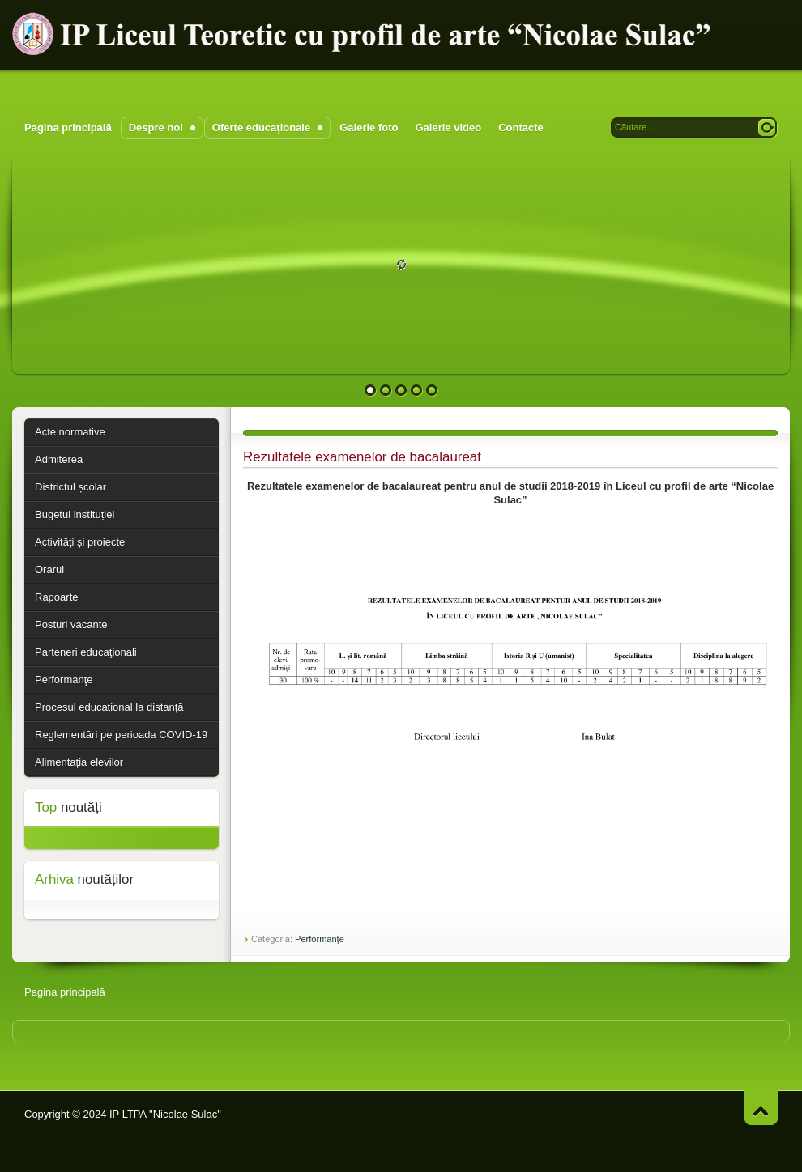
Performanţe (319, 939)
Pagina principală (64, 992)
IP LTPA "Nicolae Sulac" (165, 1114)
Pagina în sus (761, 1107)
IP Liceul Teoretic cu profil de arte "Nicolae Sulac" (364, 34)
